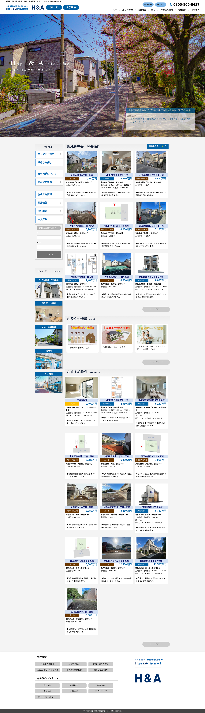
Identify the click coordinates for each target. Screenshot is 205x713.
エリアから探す (46, 154)
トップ (114, 10)
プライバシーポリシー (47, 697)
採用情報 (42, 202)
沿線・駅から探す (101, 664)
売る (153, 10)
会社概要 (42, 211)
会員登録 (148, 4)
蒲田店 (54, 7)
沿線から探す (45, 162)
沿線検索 (142, 10)
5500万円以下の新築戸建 (47, 670)
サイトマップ (101, 691)
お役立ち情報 (166, 10)
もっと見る (156, 309)
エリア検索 (127, 10)
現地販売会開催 (47, 664)
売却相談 (47, 685)
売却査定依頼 (45, 182)
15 (161, 146)
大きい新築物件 (101, 670)
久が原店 (71, 7)
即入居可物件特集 (74, 670)
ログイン (160, 4)
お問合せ (74, 691)
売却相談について (47, 173)
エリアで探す (74, 664)
